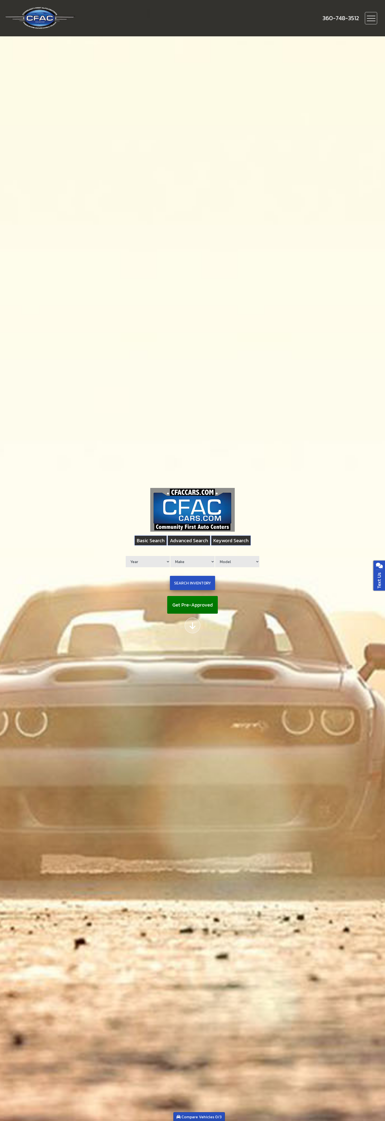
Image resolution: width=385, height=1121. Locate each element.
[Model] (237, 561)
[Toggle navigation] (371, 18)
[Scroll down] (192, 625)
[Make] (192, 561)
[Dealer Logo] (56, 18)
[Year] (147, 561)
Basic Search (151, 540)
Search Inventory (192, 583)
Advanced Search (189, 540)
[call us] (340, 18)
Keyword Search (230, 540)
